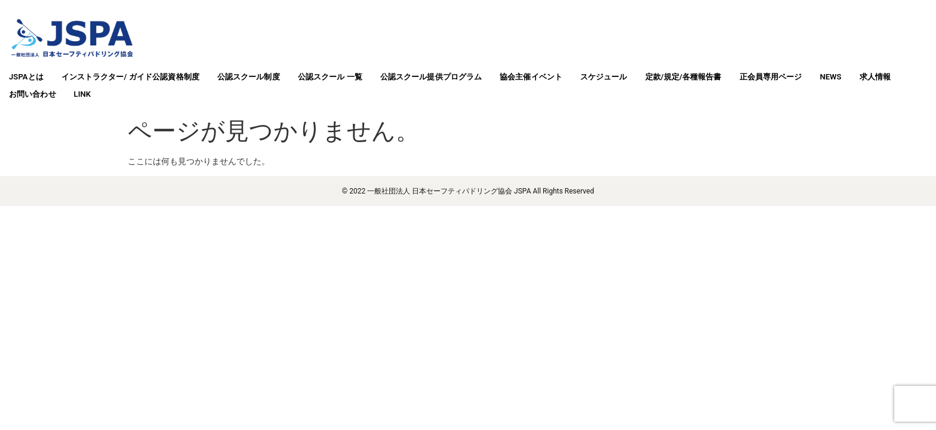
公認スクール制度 (248, 76)
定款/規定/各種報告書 (683, 76)
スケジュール (603, 76)
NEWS (830, 76)
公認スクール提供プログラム (431, 76)
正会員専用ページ (771, 76)
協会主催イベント (531, 76)
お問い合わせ (32, 94)
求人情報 (875, 76)
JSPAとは (26, 76)
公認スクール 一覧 (330, 76)
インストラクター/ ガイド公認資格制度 (130, 76)
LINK (82, 94)
